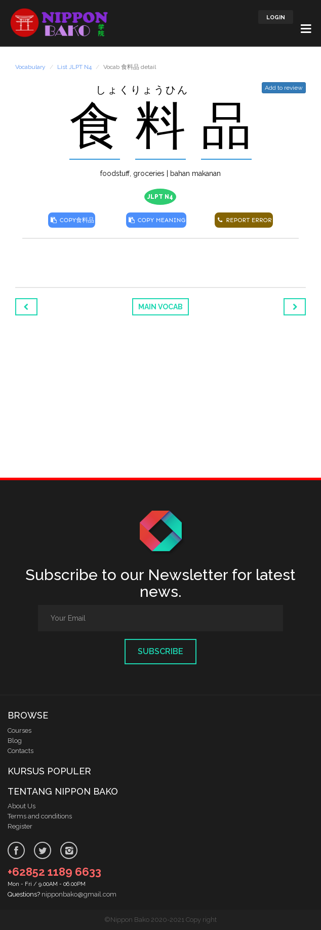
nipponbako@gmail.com (79, 894)
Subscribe (160, 651)
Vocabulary (30, 66)
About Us (21, 806)
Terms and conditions (40, 816)
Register (20, 826)
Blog (15, 740)
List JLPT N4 (74, 66)
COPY (71, 220)
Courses (19, 730)
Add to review (284, 87)
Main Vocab (160, 307)
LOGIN (275, 17)
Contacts (20, 751)
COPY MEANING (156, 220)
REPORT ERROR (243, 220)
